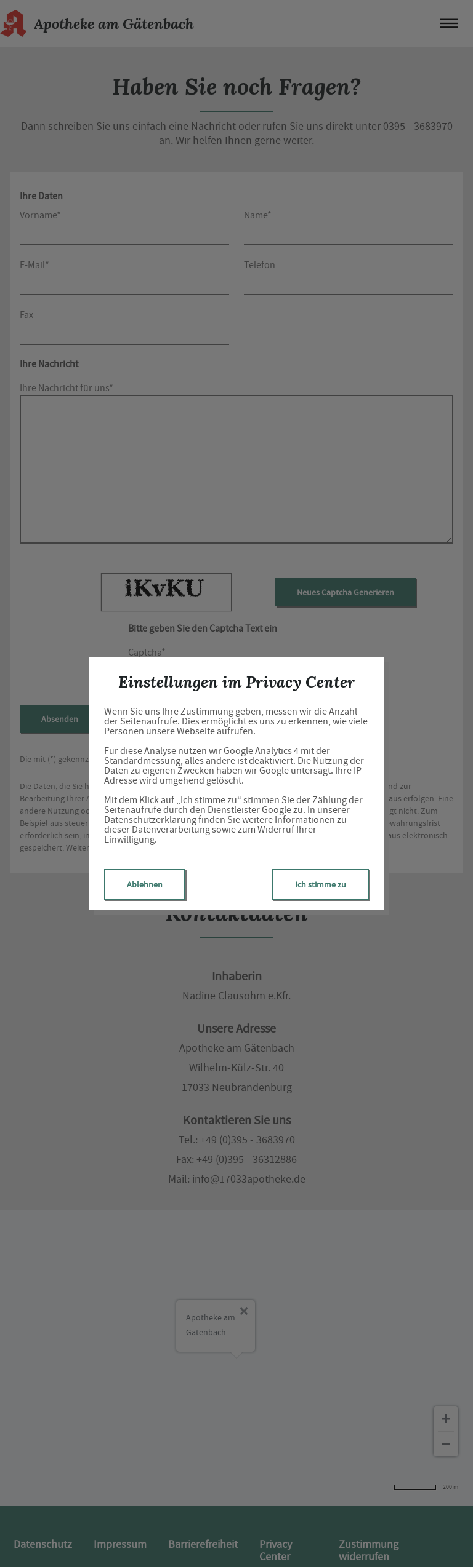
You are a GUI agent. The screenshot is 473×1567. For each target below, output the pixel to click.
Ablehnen (145, 884)
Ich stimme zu (320, 884)
